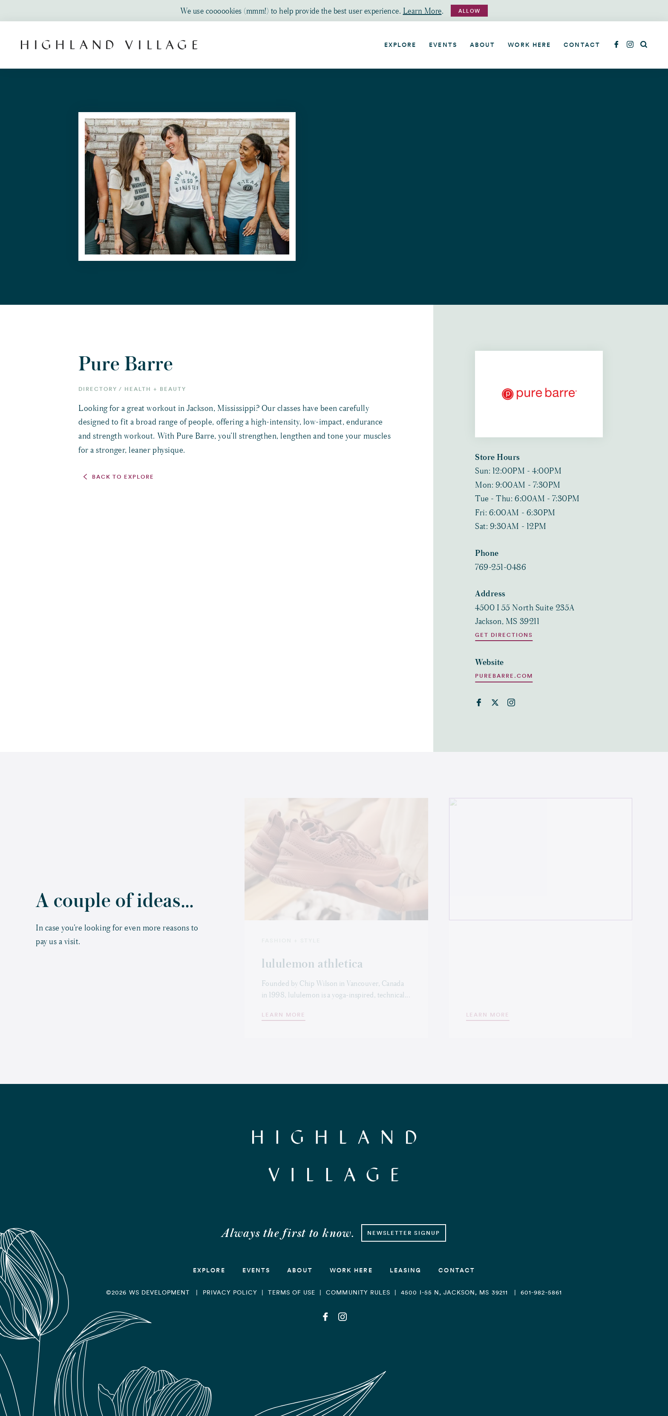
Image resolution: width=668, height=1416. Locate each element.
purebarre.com (504, 676)
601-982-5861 (541, 1292)
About (482, 44)
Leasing (406, 1270)
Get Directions (504, 635)
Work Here (529, 44)
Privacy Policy (230, 1292)
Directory (97, 389)
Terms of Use (291, 1292)
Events (443, 44)
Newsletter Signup (403, 1233)
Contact (582, 44)
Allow (469, 10)
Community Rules (358, 1292)
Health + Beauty (155, 389)
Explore (400, 44)
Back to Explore (123, 477)
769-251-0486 (500, 567)
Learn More (422, 10)
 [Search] (643, 44)
